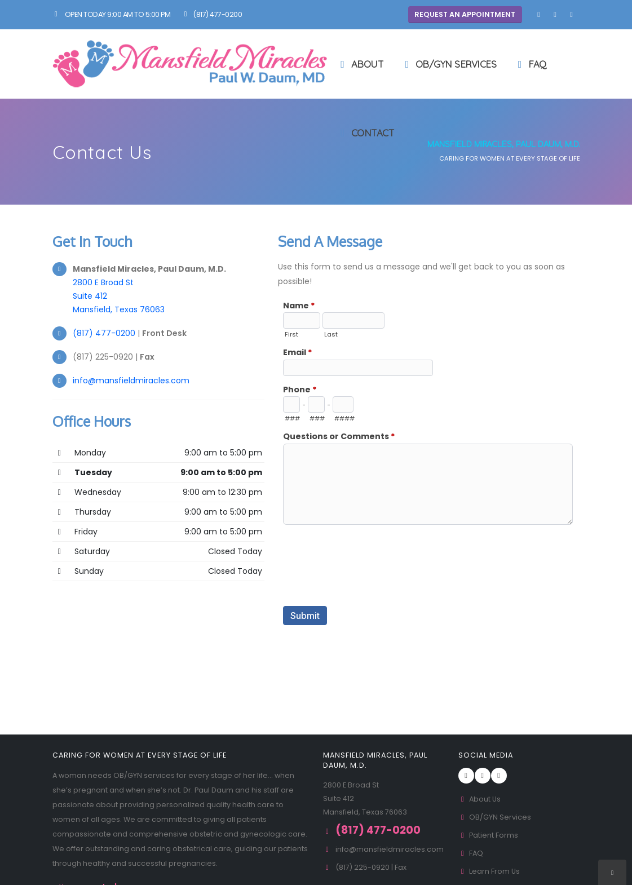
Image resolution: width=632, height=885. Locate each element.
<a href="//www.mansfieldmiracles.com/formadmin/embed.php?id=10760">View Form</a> (429, 486)
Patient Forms (488, 835)
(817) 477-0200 (211, 14)
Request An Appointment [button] (464, 14)
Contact (366, 133)
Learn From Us (489, 871)
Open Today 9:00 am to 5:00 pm (111, 14)
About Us (479, 799)
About (360, 64)
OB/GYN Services (449, 64)
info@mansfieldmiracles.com (131, 380)
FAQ (530, 64)
